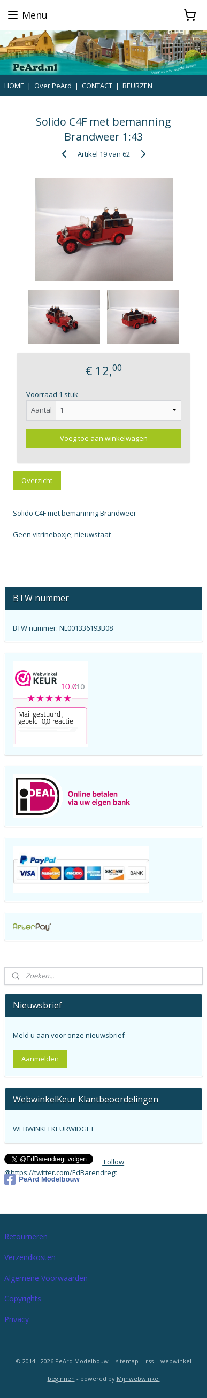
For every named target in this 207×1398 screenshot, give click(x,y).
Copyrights (22, 1298)
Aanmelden (40, 1058)
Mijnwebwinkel (138, 1378)
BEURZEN (137, 85)
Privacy (16, 1319)
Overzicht (36, 480)
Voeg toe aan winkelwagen (104, 438)
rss (149, 1361)
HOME (14, 85)
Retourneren (26, 1236)
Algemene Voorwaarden (46, 1278)
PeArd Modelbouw (41, 1179)
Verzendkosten (30, 1257)
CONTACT (97, 85)
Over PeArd (53, 85)
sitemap (127, 1361)
